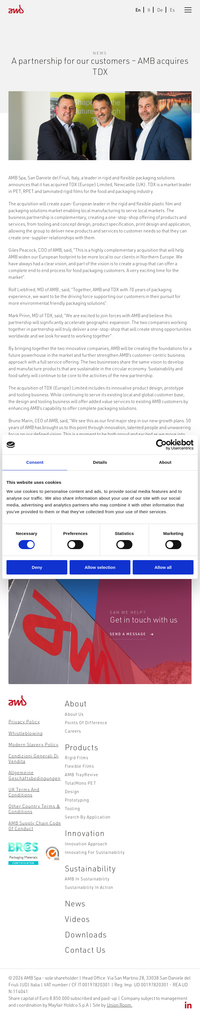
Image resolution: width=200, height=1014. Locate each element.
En (138, 10)
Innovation (85, 833)
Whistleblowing (25, 733)
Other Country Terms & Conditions (34, 808)
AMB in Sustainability (87, 878)
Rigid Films (76, 757)
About (76, 703)
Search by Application (87, 816)
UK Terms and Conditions (23, 792)
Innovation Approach (86, 843)
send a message (128, 634)
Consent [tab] (34, 462)
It (149, 10)
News (75, 903)
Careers (73, 731)
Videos (77, 918)
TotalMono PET (80, 782)
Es (172, 10)
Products (81, 747)
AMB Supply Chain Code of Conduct (34, 825)
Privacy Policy (24, 721)
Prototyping (77, 799)
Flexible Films (79, 766)
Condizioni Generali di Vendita (33, 758)
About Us (74, 714)
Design (72, 791)
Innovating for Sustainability (95, 852)
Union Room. (119, 1005)
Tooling (72, 808)
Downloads (86, 934)
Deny (37, 567)
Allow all (163, 567)
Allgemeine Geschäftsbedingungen (34, 775)
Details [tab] (100, 462)
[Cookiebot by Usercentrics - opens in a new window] (169, 444)
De (160, 10)
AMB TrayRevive (81, 774)
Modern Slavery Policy (33, 744)
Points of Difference (86, 722)
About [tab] (165, 462)
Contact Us (85, 949)
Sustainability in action (89, 887)
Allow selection (100, 567)
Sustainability (90, 868)
